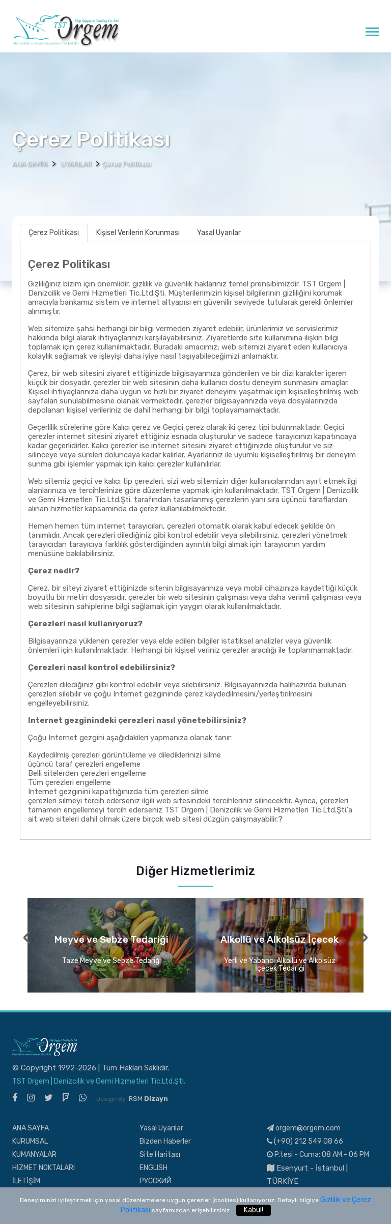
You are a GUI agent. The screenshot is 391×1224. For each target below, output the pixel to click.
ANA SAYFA (30, 1128)
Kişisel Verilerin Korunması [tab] (138, 232)
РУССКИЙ (155, 1181)
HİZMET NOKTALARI (43, 1167)
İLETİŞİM (26, 1181)
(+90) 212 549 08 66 (305, 1141)
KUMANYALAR (34, 1154)
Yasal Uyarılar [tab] (219, 232)
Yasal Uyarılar (161, 1128)
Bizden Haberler (165, 1141)
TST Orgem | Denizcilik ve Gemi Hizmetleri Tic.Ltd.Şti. (98, 1081)
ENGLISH (153, 1167)
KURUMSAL (30, 1141)
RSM (148, 1098)
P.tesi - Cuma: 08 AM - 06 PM (318, 1154)
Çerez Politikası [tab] (54, 232)
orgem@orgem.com (304, 1128)
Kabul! (253, 1210)
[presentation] (26, 937)
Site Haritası (159, 1154)
